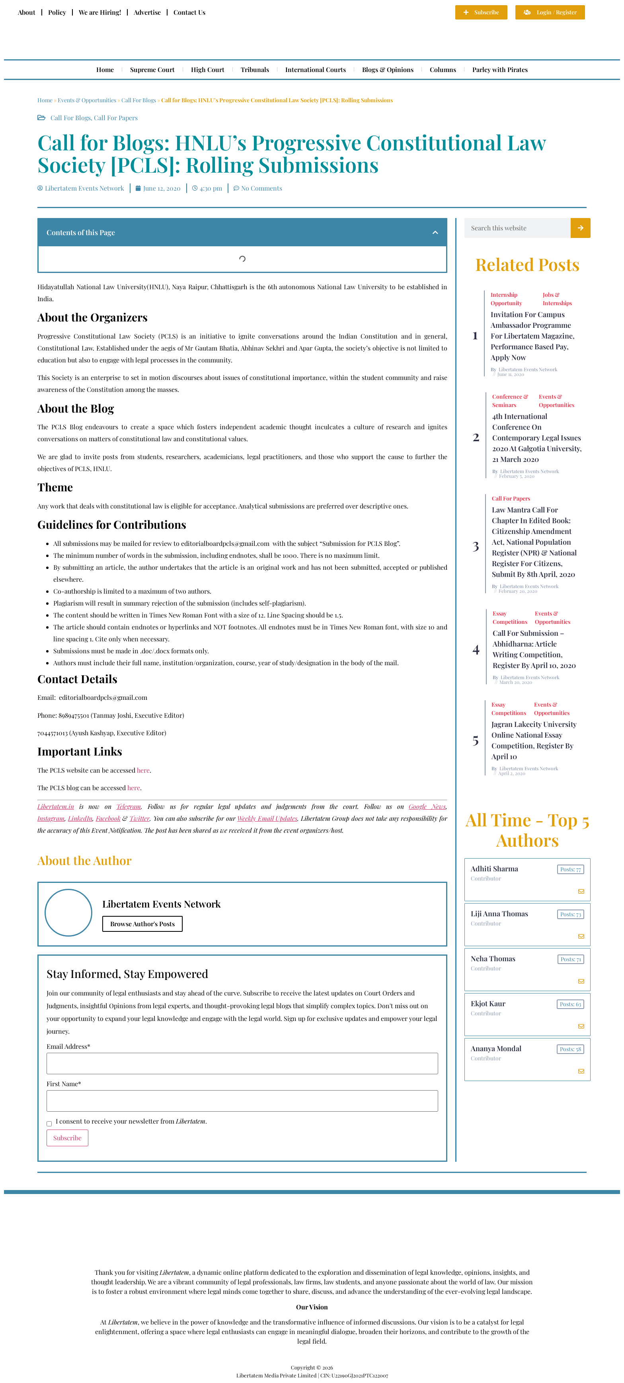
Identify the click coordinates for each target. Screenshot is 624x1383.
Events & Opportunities (87, 100)
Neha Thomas (493, 958)
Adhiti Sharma (494, 868)
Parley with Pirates (500, 69)
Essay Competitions (510, 617)
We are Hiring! (100, 12)
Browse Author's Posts (142, 923)
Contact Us (189, 12)
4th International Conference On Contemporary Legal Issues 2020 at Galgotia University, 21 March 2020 (537, 437)
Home (105, 69)
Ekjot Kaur (488, 1003)
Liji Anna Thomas (499, 913)
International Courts (315, 69)
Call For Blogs (138, 100)
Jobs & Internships (557, 299)
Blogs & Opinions (387, 69)
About (26, 12)
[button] (435, 232)
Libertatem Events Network (528, 369)
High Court (207, 69)
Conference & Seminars (510, 401)
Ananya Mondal (496, 1048)
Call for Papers (116, 117)
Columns (443, 69)
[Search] (581, 228)
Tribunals (255, 69)
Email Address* (68, 1046)
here (143, 770)
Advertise (147, 12)
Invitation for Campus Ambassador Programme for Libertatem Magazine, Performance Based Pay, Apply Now (533, 336)
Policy (57, 12)
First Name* (64, 1084)
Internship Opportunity (506, 299)
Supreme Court (152, 69)
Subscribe (67, 1138)
